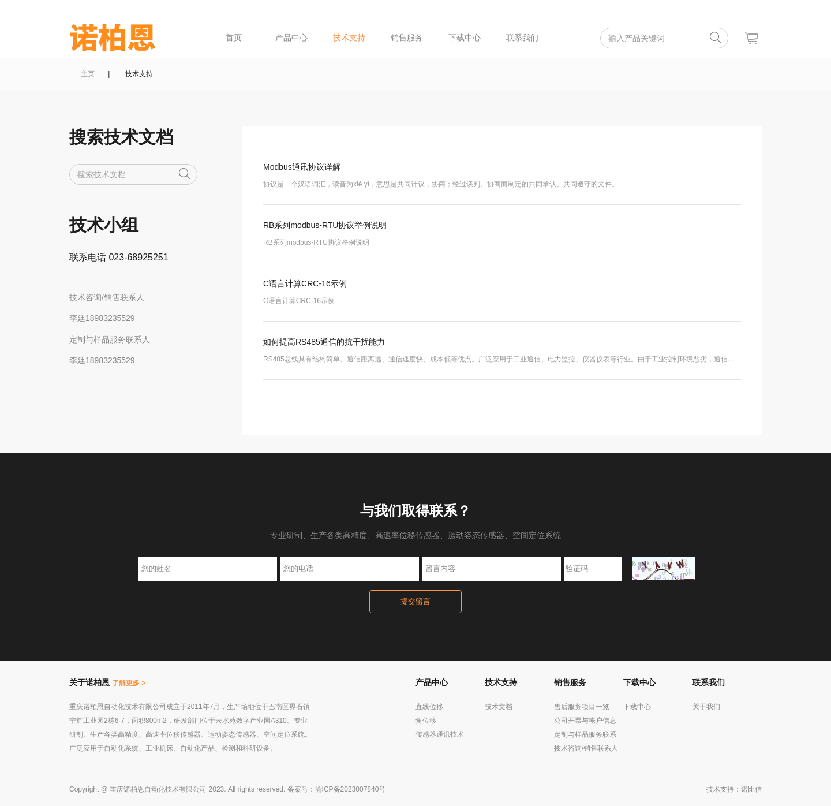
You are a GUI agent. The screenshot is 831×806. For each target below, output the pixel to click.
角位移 (425, 721)
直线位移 (429, 707)
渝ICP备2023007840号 (350, 789)
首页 (234, 37)
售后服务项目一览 (581, 707)
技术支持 (349, 37)
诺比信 (751, 789)
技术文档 (498, 707)
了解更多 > (128, 683)
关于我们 (706, 707)
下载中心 (464, 37)
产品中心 (291, 37)
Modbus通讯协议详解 (301, 166)
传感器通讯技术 (439, 734)
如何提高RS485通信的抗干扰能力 (324, 341)
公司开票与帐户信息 (585, 721)
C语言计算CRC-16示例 (305, 283)
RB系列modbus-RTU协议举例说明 (325, 225)
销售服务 (407, 37)
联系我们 (522, 37)
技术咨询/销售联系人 (586, 748)
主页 (88, 74)
